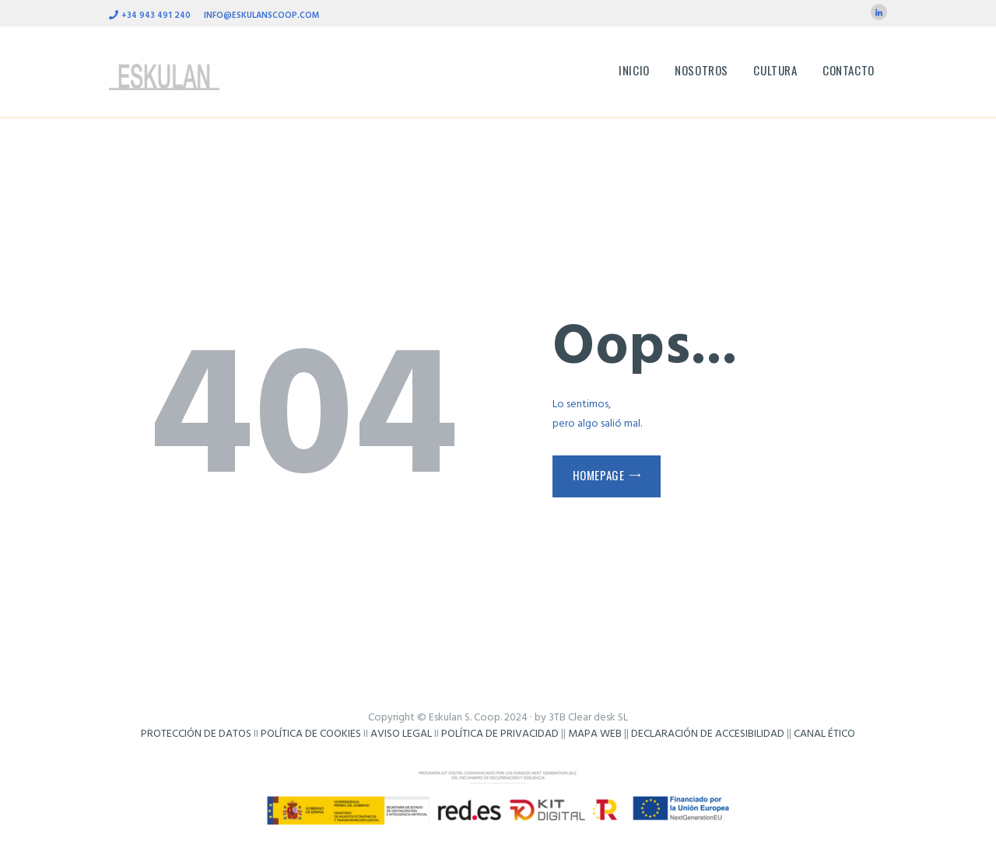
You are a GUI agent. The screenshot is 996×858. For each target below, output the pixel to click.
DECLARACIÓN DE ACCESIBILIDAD (707, 734)
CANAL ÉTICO (824, 734)
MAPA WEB (595, 734)
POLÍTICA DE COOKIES (311, 734)
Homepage (599, 474)
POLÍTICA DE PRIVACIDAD (500, 734)
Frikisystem (498, 750)
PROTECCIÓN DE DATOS (196, 734)
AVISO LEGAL (401, 734)
